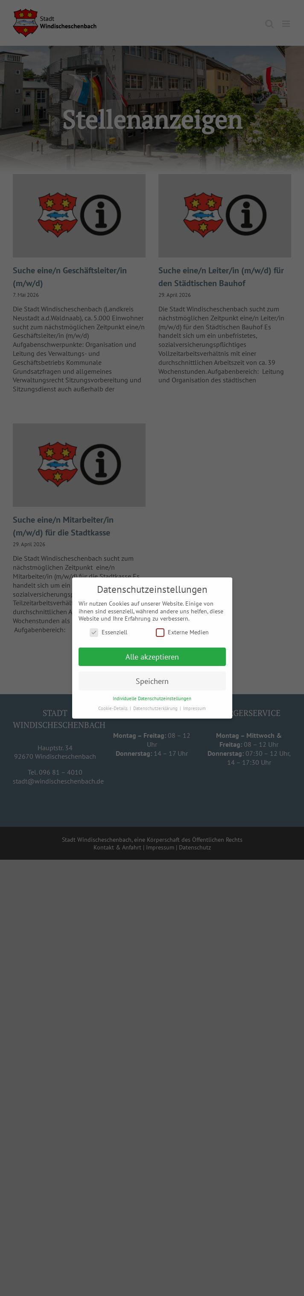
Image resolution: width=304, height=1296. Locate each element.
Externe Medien (182, 632)
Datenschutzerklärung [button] (156, 708)
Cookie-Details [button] (113, 708)
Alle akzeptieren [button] (152, 656)
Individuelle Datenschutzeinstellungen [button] (152, 698)
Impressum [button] (194, 708)
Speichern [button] (152, 681)
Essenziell (108, 632)
